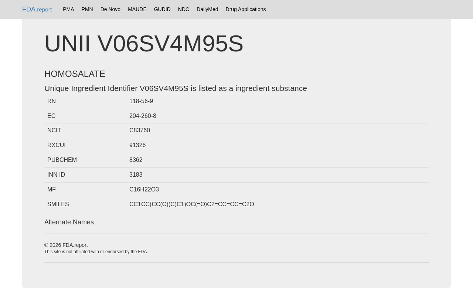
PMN (87, 9)
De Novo (110, 9)
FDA (37, 9)
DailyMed (207, 9)
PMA (68, 9)
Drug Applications (246, 9)
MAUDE (137, 9)
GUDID (162, 9)
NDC (183, 9)
